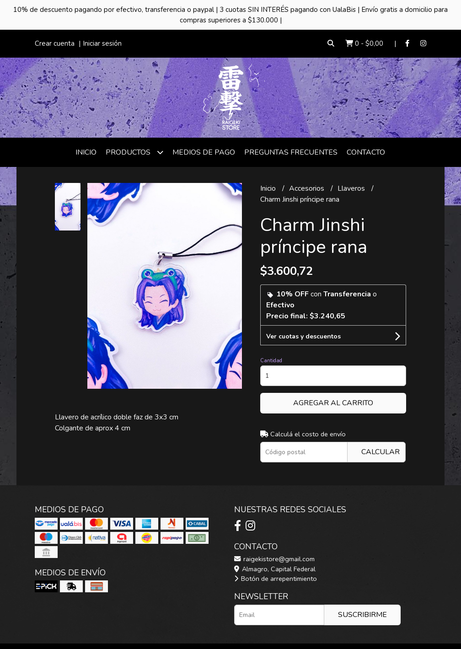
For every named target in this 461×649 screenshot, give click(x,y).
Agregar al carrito (333, 403)
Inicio (85, 152)
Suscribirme (362, 615)
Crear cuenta (55, 43)
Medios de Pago (203, 152)
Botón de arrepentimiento (275, 578)
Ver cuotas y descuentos (303, 336)
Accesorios (307, 188)
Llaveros (352, 188)
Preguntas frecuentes (291, 152)
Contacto (366, 152)
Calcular (380, 452)
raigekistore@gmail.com (274, 558)
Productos (134, 152)
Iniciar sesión (102, 43)
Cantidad (271, 360)
